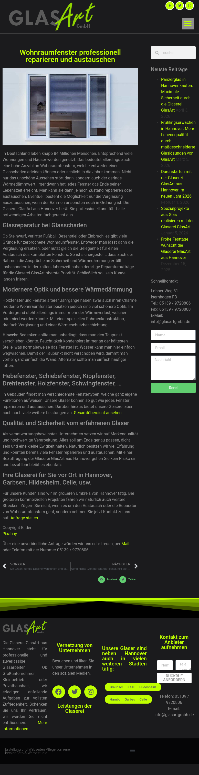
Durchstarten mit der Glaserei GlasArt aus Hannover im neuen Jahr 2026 (176, 184)
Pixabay (10, 533)
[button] (188, 24)
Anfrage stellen (24, 517)
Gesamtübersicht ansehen (97, 412)
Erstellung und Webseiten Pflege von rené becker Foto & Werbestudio (37, 751)
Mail (125, 543)
